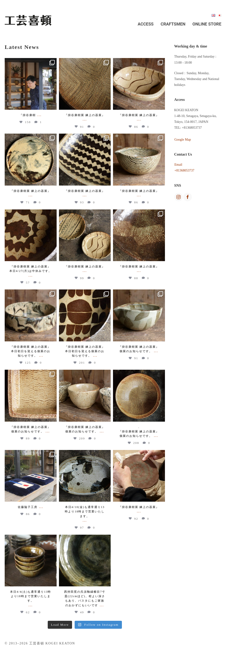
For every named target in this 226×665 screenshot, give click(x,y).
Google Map (183, 139)
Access (146, 24)
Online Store (207, 24)
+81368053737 (184, 170)
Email (178, 164)
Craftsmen (172, 24)
